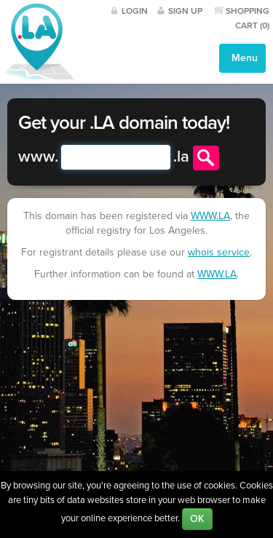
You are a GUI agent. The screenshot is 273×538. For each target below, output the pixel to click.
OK (197, 519)
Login (135, 11)
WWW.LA (210, 216)
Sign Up (185, 11)
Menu (243, 58)
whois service (219, 252)
